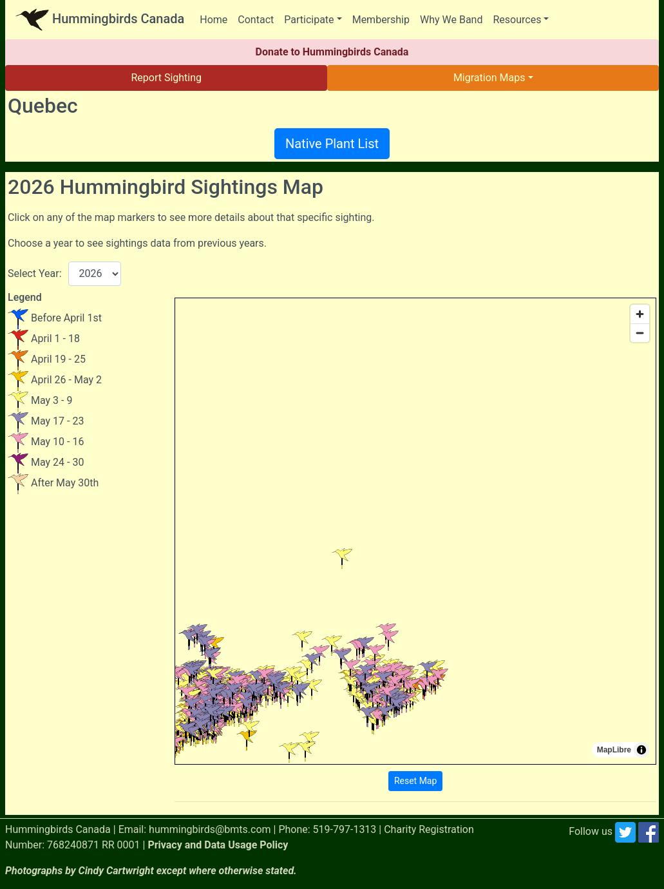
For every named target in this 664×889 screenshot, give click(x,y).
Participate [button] (309, 20)
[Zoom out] (640, 332)
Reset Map (415, 781)
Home (213, 20)
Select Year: (35, 273)
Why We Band (451, 20)
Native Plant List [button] (332, 143)
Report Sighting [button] (166, 78)
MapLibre (614, 749)
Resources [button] (517, 20)
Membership (381, 20)
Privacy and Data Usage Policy (217, 845)
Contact (256, 20)
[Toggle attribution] (641, 750)
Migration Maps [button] (489, 78)
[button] (268, 717)
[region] (415, 531)
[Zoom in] (640, 314)
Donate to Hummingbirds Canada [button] (332, 52)
